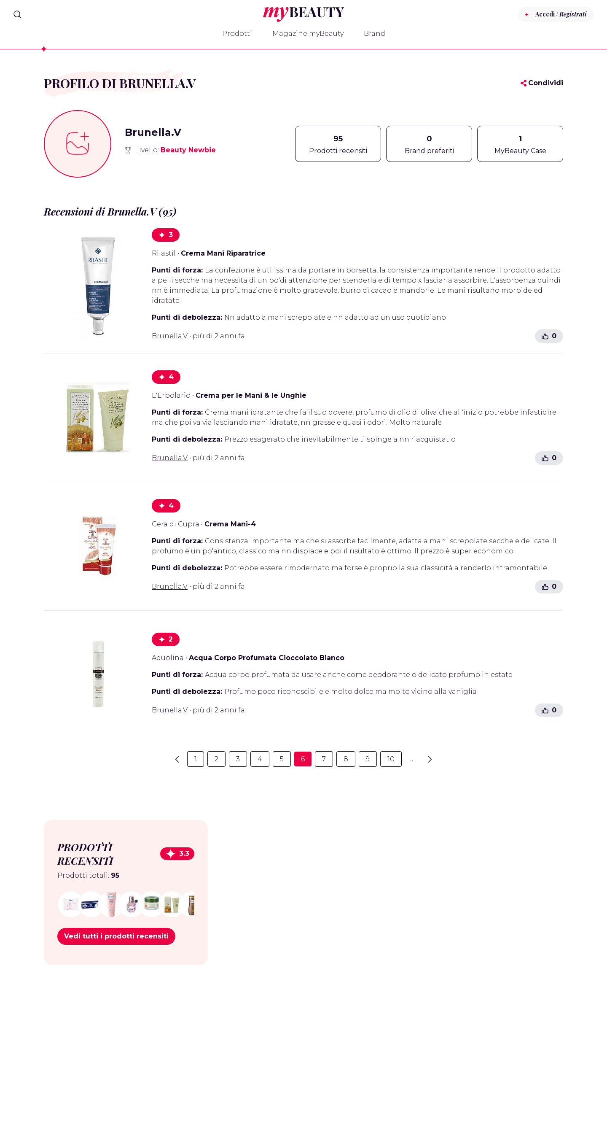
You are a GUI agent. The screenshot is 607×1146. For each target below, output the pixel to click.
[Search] (17, 14)
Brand (374, 34)
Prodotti (237, 34)
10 (391, 759)
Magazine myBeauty (308, 34)
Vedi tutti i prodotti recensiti (116, 936)
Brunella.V (170, 336)
